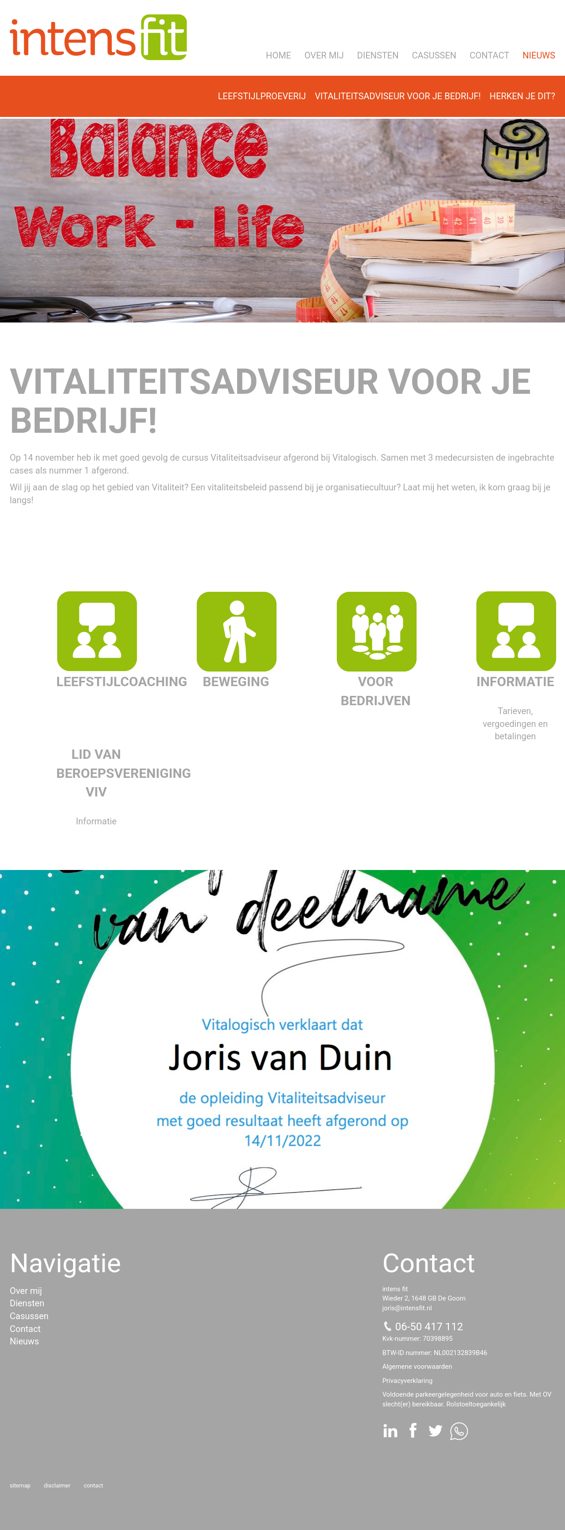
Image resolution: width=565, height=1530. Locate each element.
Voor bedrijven (376, 691)
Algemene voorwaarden (417, 1367)
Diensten (378, 55)
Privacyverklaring (407, 1381)
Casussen (434, 55)
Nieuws (538, 55)
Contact (490, 55)
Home (278, 55)
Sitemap (20, 1485)
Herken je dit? (522, 96)
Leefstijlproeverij (262, 96)
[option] (282, 220)
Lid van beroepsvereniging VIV (96, 773)
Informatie (515, 681)
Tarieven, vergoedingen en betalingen (515, 724)
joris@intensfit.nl (407, 1308)
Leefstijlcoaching (96, 681)
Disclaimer (57, 1485)
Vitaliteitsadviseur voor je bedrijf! (398, 96)
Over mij (324, 55)
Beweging (236, 681)
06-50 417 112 (429, 1326)
